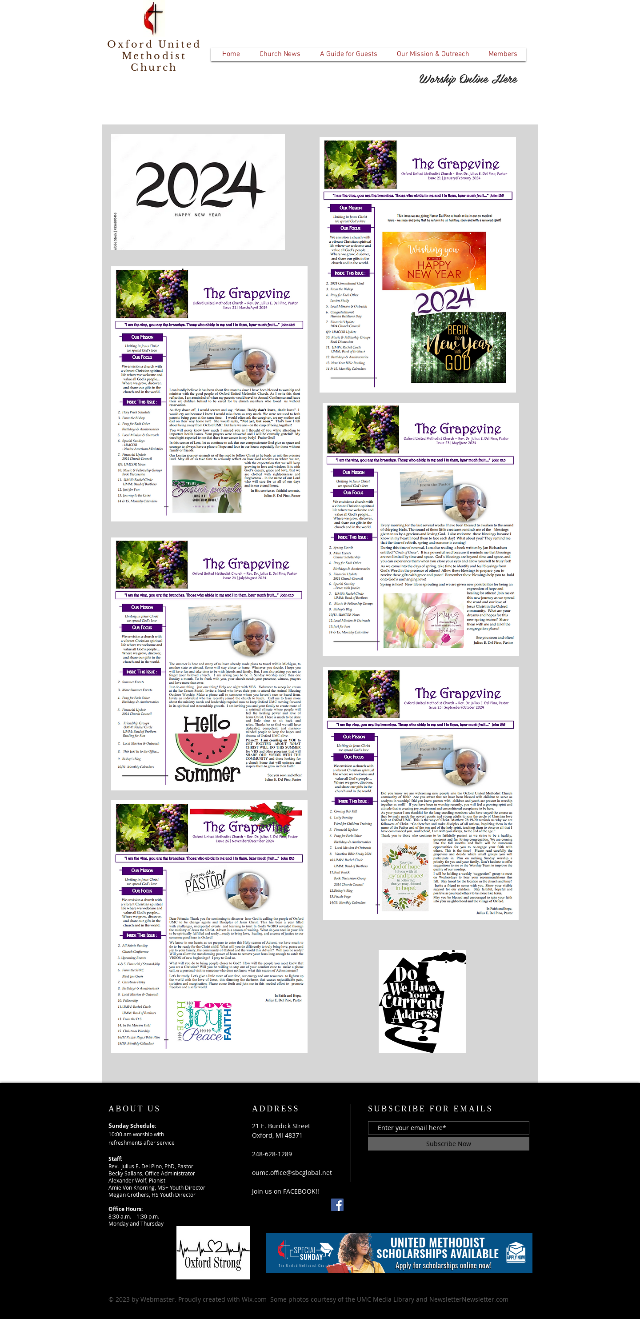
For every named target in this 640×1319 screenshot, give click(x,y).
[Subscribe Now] (448, 1144)
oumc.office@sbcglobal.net (292, 1172)
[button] (280, 54)
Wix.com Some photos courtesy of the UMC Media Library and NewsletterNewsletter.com (375, 1299)
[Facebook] (337, 1205)
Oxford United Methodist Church (154, 56)
